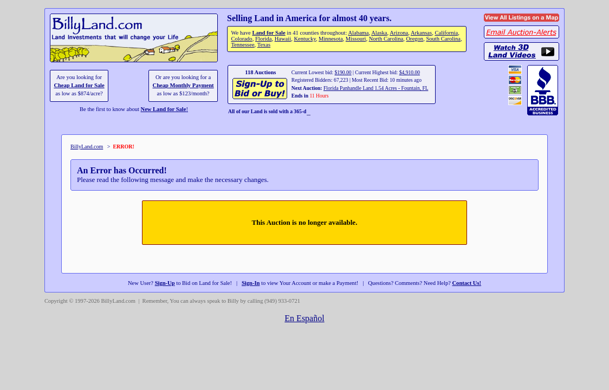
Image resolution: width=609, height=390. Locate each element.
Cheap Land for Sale (79, 85)
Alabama (358, 33)
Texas (263, 45)
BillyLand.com (86, 147)
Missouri (356, 39)
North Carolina (386, 39)
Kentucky (304, 39)
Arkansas (421, 33)
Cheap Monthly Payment (183, 85)
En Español (304, 318)
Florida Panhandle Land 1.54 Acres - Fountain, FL (375, 88)
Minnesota (331, 39)
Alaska (379, 33)
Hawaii (283, 39)
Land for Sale (268, 33)
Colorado (241, 39)
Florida (263, 39)
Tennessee (242, 45)
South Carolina (443, 39)
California (446, 33)
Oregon (415, 39)
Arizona (399, 33)
